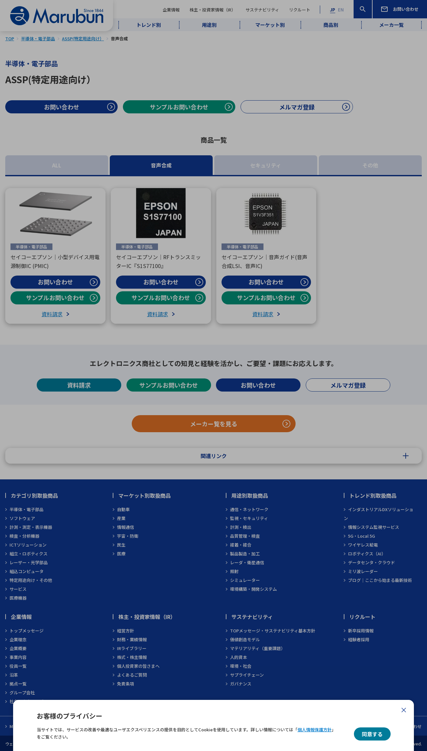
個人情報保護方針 (315, 729)
